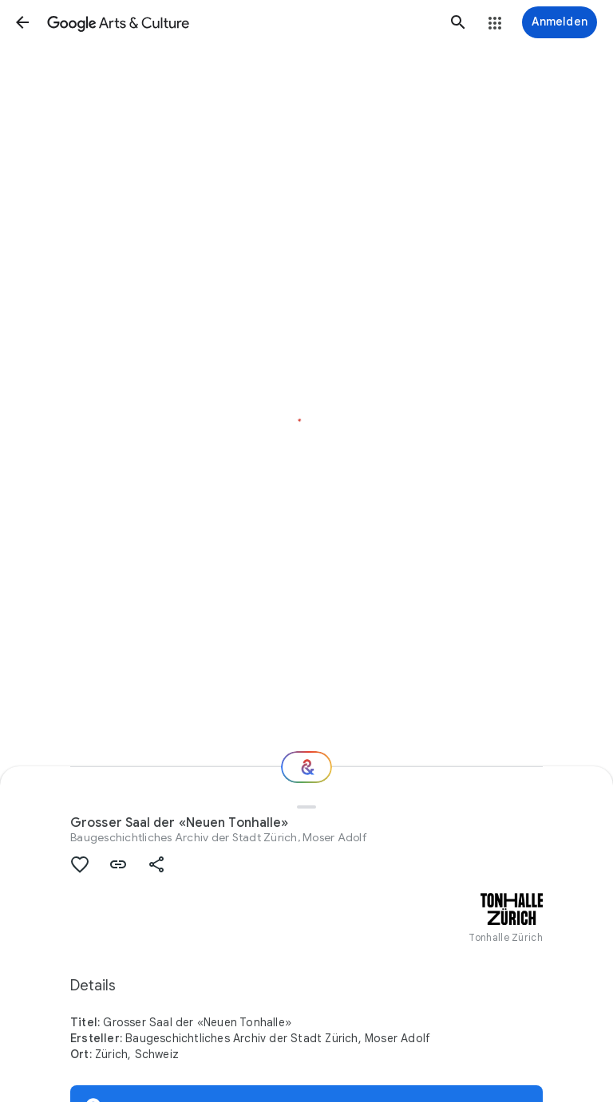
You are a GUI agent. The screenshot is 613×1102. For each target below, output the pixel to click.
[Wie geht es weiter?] (306, 767)
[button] (22, 22)
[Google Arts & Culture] (240, 22)
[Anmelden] (559, 22)
